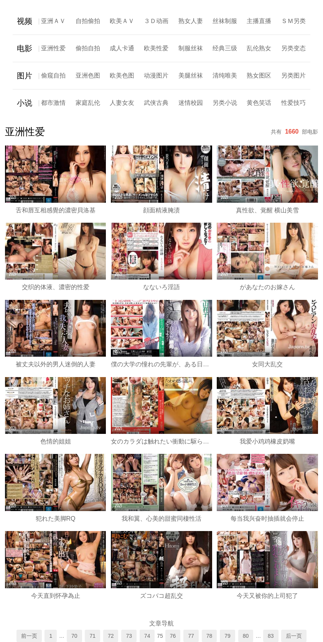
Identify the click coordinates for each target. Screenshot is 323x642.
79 (227, 636)
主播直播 (259, 21)
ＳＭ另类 (293, 21)
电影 (24, 48)
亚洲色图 (88, 75)
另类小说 (225, 102)
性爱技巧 (293, 102)
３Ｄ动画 (156, 21)
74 (147, 636)
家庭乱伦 (88, 102)
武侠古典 (156, 102)
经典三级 (225, 48)
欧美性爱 (156, 48)
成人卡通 (122, 48)
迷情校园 (190, 102)
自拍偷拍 (88, 21)
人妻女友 (122, 102)
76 (173, 636)
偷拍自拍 (88, 48)
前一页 (29, 636)
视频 (24, 21)
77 (191, 636)
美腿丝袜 (190, 75)
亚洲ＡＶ (53, 21)
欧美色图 (122, 75)
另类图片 (293, 75)
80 (246, 636)
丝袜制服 (225, 21)
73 (129, 636)
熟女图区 (259, 75)
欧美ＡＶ (122, 21)
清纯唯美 (225, 75)
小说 (24, 103)
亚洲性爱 (53, 48)
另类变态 (293, 48)
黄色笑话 (259, 102)
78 (209, 636)
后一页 (294, 636)
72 (111, 636)
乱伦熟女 (259, 48)
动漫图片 (156, 75)
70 (74, 636)
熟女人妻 (190, 21)
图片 (24, 75)
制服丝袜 (190, 48)
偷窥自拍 (53, 75)
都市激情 (53, 102)
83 (271, 636)
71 (92, 636)
